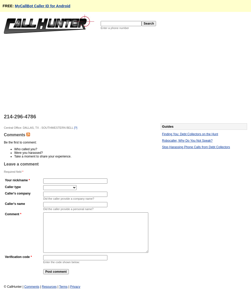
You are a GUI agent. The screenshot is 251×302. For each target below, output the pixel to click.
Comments (31, 294)
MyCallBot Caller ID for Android (42, 6)
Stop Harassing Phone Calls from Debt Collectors (196, 147)
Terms (63, 294)
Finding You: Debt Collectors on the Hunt (190, 134)
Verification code (17, 265)
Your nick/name (16, 180)
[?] (75, 127)
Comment (12, 214)
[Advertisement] (88, 73)
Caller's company (18, 193)
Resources (49, 294)
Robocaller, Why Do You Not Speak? (187, 140)
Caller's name (15, 204)
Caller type (13, 187)
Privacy (75, 294)
